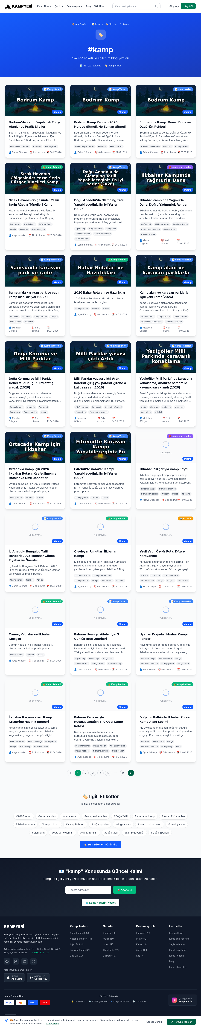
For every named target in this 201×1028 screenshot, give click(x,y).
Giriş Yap (174, 6)
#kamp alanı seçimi (149, 494)
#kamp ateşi (25, 746)
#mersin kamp (81, 663)
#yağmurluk (146, 224)
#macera (120, 580)
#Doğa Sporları (160, 832)
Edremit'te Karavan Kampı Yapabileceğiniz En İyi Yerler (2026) (95, 473)
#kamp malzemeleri (102, 575)
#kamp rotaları (99, 746)
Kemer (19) (141, 944)
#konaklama (15, 321)
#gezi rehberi (118, 751)
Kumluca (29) (143, 933)
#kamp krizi (50, 741)
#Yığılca (170, 580)
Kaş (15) (140, 955)
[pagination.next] (131, 773)
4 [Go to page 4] (100, 772)
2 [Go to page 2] (85, 772)
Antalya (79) (109, 933)
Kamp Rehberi (176, 955)
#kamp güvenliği (134, 832)
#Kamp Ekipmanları (173, 816)
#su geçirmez (169, 229)
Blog (88, 6)
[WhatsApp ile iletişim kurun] (33, 961)
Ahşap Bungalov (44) (81, 938)
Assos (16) (141, 950)
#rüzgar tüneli (45, 224)
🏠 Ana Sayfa (79, 24)
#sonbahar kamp (145, 816)
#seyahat (24, 229)
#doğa (13, 229)
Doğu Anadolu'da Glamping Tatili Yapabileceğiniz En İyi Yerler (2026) (99, 204)
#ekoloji (158, 412)
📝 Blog (96, 24)
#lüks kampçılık (82, 239)
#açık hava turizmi (174, 321)
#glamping (80, 228)
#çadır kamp (70, 816)
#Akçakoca (183, 580)
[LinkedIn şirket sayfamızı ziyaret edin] (24, 961)
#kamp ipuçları (38, 229)
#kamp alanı (107, 580)
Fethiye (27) (142, 938)
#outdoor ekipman (62, 832)
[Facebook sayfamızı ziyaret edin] (7, 961)
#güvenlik (29, 321)
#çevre (44, 412)
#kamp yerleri (51, 146)
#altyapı (54, 316)
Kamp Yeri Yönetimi (179, 938)
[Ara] (156, 6)
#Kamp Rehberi (75, 824)
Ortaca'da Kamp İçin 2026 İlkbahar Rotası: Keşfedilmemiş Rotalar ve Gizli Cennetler (32, 473)
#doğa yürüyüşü (180, 224)
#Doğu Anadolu (95, 228)
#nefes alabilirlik (148, 234)
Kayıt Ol (188, 6)
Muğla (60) (108, 938)
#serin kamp (29, 224)
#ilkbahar (145, 741)
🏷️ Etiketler (111, 24)
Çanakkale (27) (111, 950)
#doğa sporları (100, 824)
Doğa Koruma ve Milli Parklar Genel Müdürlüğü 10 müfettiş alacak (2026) (31, 383)
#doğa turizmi (40, 316)
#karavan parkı (147, 316)
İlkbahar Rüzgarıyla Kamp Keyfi (164, 469)
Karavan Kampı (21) (80, 950)
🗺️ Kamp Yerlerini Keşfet (100, 902)
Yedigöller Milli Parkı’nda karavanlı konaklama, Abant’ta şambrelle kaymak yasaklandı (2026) (166, 383)
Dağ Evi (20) (76, 955)
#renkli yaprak (176, 824)
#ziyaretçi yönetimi (113, 407)
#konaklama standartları (151, 321)
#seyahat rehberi (82, 233)
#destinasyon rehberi (19, 146)
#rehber (95, 308)
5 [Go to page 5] (108, 772)
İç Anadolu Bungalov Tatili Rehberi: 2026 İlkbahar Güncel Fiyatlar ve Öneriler (32, 556)
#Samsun (14, 316)
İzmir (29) (108, 944)
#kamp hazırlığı (35, 741)
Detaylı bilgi (52, 1023)
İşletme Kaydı (176, 933)
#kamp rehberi (81, 308)
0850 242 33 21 (40, 952)
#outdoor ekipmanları (150, 229)
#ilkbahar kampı (162, 224)
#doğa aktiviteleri (117, 746)
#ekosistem (80, 412)
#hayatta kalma (41, 746)
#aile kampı (94, 658)
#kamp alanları (147, 580)
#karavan (26, 316)
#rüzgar (165, 494)
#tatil (178, 746)
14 (123, 772)
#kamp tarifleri (81, 580)
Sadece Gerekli (154, 1021)
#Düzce (144, 575)
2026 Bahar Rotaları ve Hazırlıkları (100, 292)
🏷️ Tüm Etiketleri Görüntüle (100, 844)
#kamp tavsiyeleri (101, 751)
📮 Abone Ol (124, 889)
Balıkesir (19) (109, 955)
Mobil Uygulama (177, 950)
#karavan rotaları (170, 575)
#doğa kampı (183, 663)
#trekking (186, 494)
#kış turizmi (146, 412)
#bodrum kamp (114, 663)
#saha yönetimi (30, 412)
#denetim (31, 407)
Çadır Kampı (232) (79, 933)
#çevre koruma (180, 316)
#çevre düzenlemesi (98, 412)
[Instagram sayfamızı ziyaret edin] (16, 961)
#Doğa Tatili (121, 816)
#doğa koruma (16, 407)
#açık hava (15, 412)
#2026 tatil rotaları (102, 233)
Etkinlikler (99, 6)
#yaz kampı (15, 224)
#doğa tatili (111, 228)
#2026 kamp (23, 816)
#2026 (106, 308)
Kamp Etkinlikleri (177, 967)
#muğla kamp (98, 663)
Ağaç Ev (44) (77, 944)
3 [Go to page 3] (93, 772)
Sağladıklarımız (177, 944)
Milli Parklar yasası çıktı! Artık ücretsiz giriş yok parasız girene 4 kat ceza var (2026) (100, 383)
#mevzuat (43, 407)
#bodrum (37, 146)
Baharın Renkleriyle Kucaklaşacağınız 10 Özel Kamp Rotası (98, 721)
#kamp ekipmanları (167, 489)
